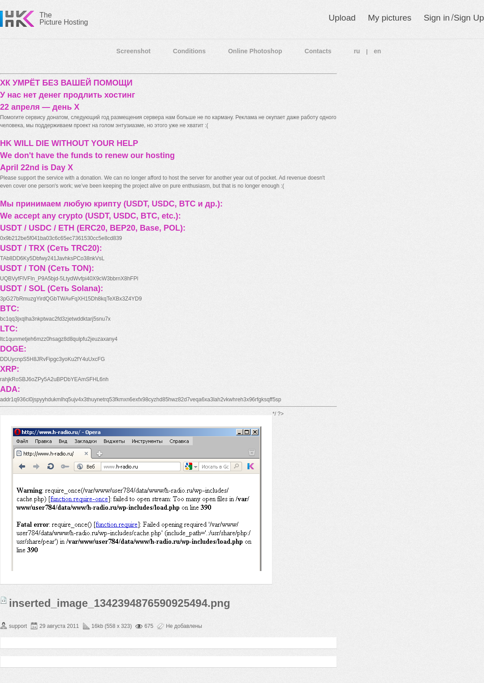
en (377, 51)
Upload (341, 17)
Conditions (189, 51)
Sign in (436, 17)
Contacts (318, 51)
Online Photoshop (255, 51)
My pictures (389, 17)
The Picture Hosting (63, 18)
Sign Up (469, 17)
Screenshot (134, 51)
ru (357, 51)
